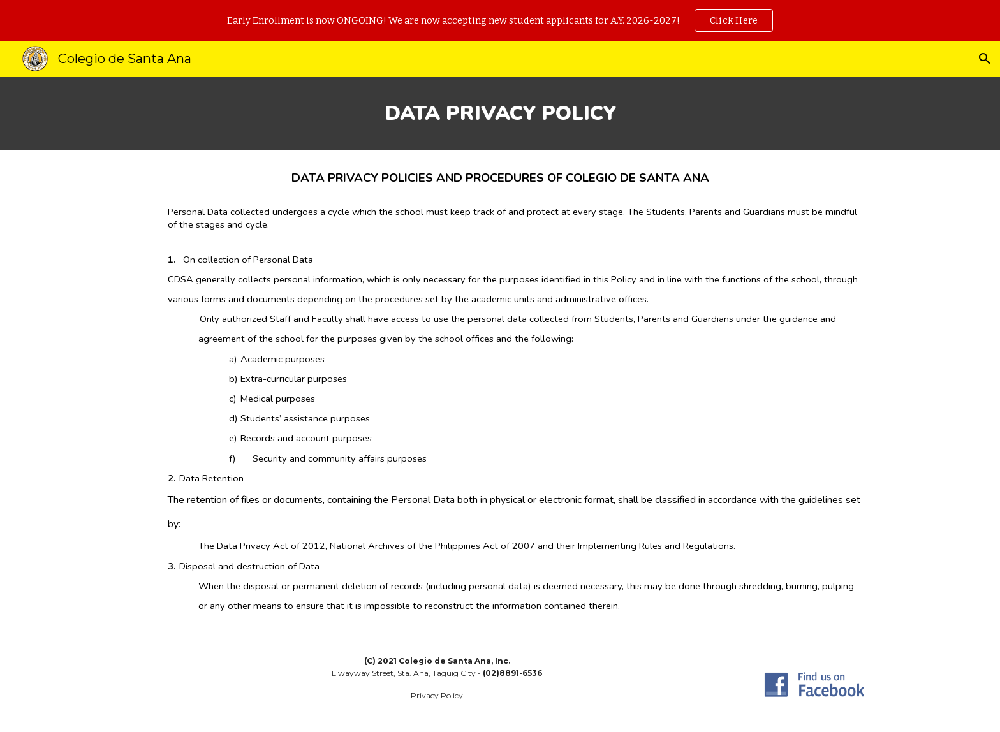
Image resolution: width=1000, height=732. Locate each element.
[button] (984, 58)
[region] (500, 20)
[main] (500, 113)
